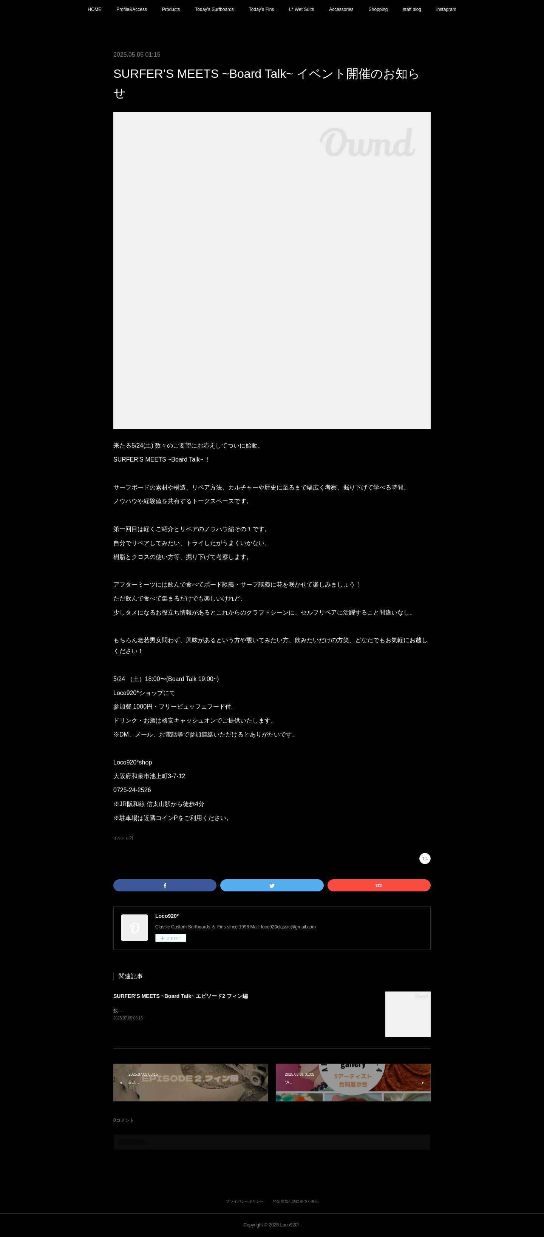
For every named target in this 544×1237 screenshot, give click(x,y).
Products (171, 9)
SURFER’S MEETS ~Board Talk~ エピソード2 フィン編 (180, 996)
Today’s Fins (261, 9)
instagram (446, 9)
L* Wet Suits (301, 9)
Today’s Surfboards (214, 9)
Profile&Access (131, 9)
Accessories (341, 9)
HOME (94, 9)
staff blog (412, 9)
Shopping (378, 9)
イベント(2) (123, 838)
